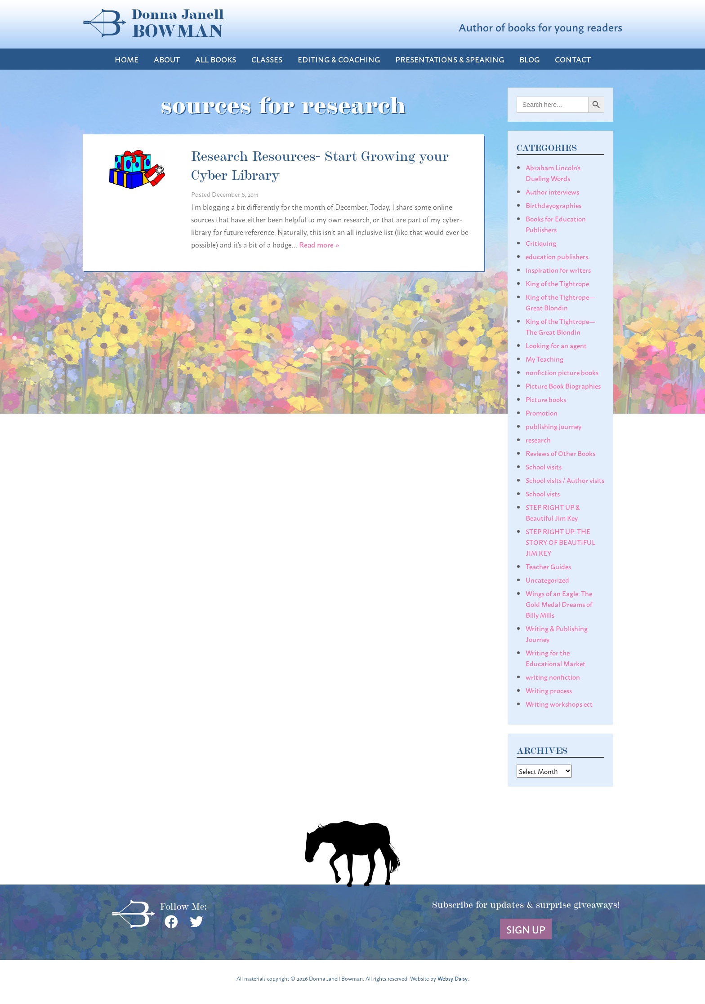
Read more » (319, 244)
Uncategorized (547, 579)
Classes (266, 59)
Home (126, 59)
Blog (529, 59)
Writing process (549, 690)
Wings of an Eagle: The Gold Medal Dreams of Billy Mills (559, 604)
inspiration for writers (558, 269)
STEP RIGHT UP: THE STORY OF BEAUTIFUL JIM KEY (560, 542)
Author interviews (552, 191)
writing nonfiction (553, 676)
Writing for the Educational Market (555, 657)
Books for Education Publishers (556, 223)
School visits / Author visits (565, 479)
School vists (543, 493)
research (538, 439)
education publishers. (557, 256)
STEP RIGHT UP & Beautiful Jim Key (553, 512)
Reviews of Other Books (560, 452)
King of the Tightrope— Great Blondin (560, 302)
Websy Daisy (452, 978)
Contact (573, 59)
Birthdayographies (553, 204)
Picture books (546, 399)
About (167, 59)
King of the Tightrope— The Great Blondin (560, 326)
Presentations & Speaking (449, 59)
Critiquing (541, 242)
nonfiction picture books (562, 372)
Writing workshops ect (559, 703)
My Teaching (544, 358)
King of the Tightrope (557, 283)
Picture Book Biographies (563, 385)
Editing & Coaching (339, 59)
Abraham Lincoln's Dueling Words (553, 172)
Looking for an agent (556, 345)
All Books (215, 59)
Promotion (542, 412)
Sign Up (525, 929)
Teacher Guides (548, 566)
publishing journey (553, 425)
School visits (544, 466)
